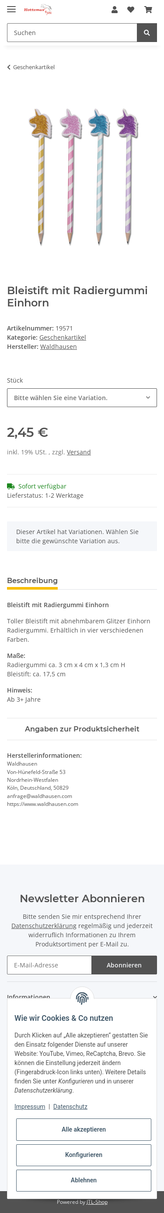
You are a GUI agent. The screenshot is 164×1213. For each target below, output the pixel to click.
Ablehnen (84, 1180)
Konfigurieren (83, 1154)
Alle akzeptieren (84, 1129)
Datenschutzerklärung (44, 925)
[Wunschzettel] (130, 9)
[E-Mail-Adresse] (49, 965)
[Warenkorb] (148, 9)
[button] (114, 9)
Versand (79, 452)
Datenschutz (70, 1106)
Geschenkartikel (62, 337)
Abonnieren (124, 965)
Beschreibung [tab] (32, 581)
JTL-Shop (97, 1202)
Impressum (29, 1106)
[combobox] (82, 397)
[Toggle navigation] (11, 5)
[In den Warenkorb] (14, 94)
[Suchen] (72, 32)
